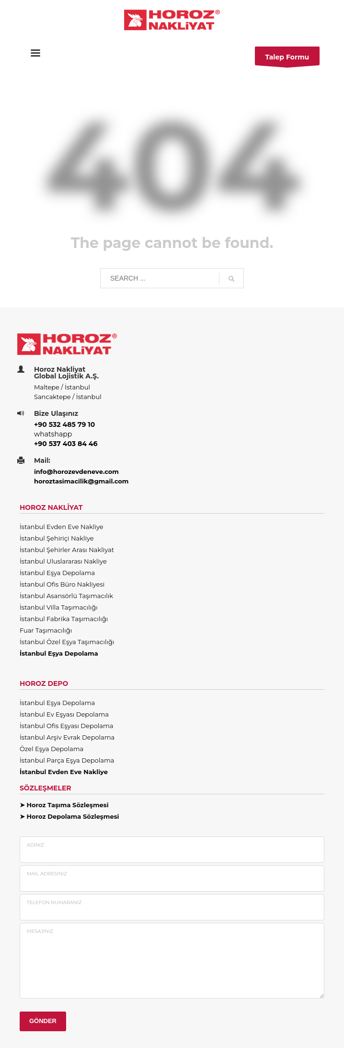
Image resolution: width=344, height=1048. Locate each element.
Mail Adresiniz (47, 874)
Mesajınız (40, 931)
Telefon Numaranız (54, 902)
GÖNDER (43, 1020)
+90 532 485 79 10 (64, 424)
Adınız (35, 845)
